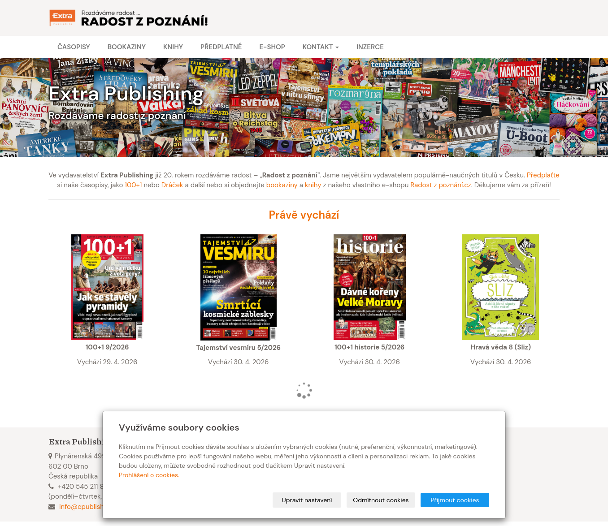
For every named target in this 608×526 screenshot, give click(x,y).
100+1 (133, 185)
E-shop (272, 47)
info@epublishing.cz (90, 506)
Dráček (172, 185)
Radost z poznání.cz (440, 185)
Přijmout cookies (454, 500)
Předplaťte (543, 175)
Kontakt (321, 47)
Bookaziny (127, 47)
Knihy (173, 47)
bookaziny (282, 185)
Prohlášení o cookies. (149, 475)
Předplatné (221, 47)
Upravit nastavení (307, 500)
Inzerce (370, 47)
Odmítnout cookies (380, 500)
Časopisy (73, 47)
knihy (313, 185)
